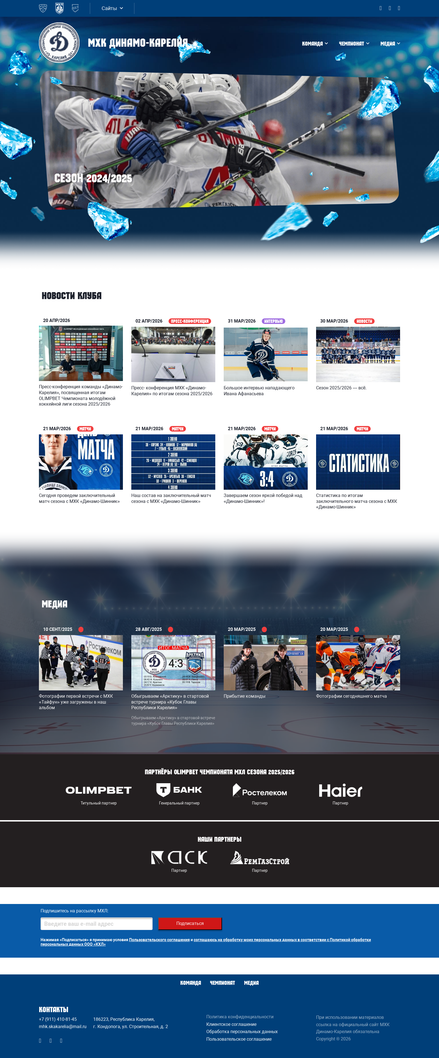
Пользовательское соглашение (239, 1039)
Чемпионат (351, 44)
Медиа (387, 44)
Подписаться (190, 923)
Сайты (109, 8)
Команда (312, 44)
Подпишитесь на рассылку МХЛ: (74, 910)
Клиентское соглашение (231, 1024)
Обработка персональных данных (242, 1031)
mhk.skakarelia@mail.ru (63, 1026)
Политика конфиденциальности (240, 1016)
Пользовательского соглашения (159, 940)
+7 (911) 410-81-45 (58, 1019)
